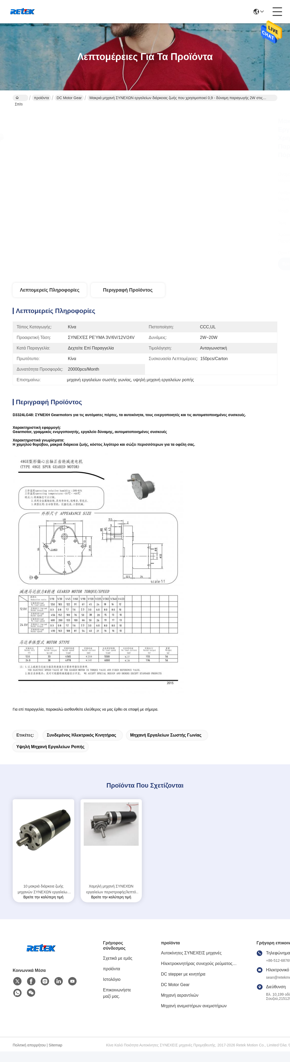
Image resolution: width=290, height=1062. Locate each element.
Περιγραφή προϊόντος (128, 290)
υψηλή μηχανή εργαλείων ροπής (50, 746)
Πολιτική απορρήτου (29, 1045)
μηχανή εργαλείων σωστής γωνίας (166, 735)
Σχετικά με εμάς (117, 958)
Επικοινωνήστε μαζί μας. (117, 993)
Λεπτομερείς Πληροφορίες (49, 290)
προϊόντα (41, 98)
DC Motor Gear (69, 98)
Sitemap (55, 1045)
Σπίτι (18, 98)
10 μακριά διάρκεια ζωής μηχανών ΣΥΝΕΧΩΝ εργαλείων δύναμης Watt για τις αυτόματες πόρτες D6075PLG (43, 889)
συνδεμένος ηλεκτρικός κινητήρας (81, 735)
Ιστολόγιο (111, 979)
